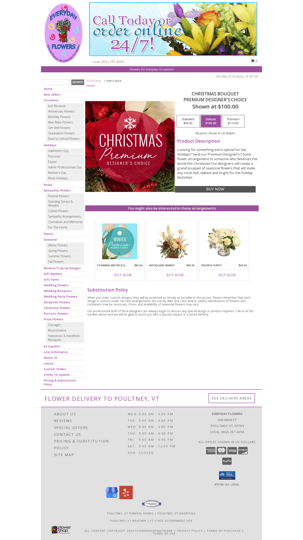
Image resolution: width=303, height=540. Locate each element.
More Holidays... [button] (59, 178)
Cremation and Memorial (65, 222)
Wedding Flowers (56, 285)
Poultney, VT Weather (128, 521)
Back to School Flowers (64, 139)
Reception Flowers (57, 302)
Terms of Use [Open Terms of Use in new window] (164, 533)
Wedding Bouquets (58, 291)
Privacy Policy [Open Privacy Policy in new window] (190, 531)
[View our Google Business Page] (111, 498)
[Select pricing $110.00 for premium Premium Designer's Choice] (233, 121)
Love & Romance (56, 352)
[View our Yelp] (126, 498)
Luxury (49, 363)
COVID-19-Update (57, 375)
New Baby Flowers (60, 122)
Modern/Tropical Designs (62, 268)
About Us (50, 358)
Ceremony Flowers (57, 308)
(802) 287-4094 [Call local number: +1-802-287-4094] (112, 61)
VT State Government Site (171, 521)
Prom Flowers (53, 319)
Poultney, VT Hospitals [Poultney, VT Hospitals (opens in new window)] (176, 513)
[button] (227, 475)
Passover (54, 156)
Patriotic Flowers (56, 314)
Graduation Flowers (61, 133)
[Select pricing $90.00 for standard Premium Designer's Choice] (188, 121)
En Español (52, 346)
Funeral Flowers (58, 196)
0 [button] (254, 61)
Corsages (54, 325)
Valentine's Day (58, 151)
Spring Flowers (58, 251)
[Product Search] (55, 82)
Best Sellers (52, 94)
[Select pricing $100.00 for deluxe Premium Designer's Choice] (211, 121)
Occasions (51, 100)
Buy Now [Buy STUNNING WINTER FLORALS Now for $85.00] (123, 275)
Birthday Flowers (59, 117)
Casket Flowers (58, 211)
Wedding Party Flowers (60, 296)
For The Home (58, 227)
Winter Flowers (58, 245)
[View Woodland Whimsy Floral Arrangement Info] (172, 241)
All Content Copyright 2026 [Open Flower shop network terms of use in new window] (109, 531)
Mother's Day (57, 173)
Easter (52, 162)
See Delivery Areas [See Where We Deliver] (232, 398)
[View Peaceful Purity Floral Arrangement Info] (224, 241)
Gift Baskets (53, 274)
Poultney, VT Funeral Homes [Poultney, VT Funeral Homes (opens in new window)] (130, 513)
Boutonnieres (57, 330)
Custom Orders (55, 369)
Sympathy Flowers (57, 190)
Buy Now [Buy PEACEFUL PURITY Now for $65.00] (227, 275)
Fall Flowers (56, 262)
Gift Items (51, 279)
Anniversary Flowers (61, 111)
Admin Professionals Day (65, 167)
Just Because (56, 106)
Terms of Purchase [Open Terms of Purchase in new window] (224, 531)
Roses (48, 185)
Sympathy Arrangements (64, 216)
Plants (48, 234)
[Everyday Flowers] (63, 33)
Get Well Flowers (59, 128)
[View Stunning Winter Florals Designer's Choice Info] (119, 241)
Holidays (50, 145)
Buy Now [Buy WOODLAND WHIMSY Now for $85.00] (175, 275)
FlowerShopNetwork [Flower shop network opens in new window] (154, 531)
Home (48, 89)
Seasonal (50, 240)
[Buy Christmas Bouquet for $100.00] (215, 189)
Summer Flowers (59, 256)
